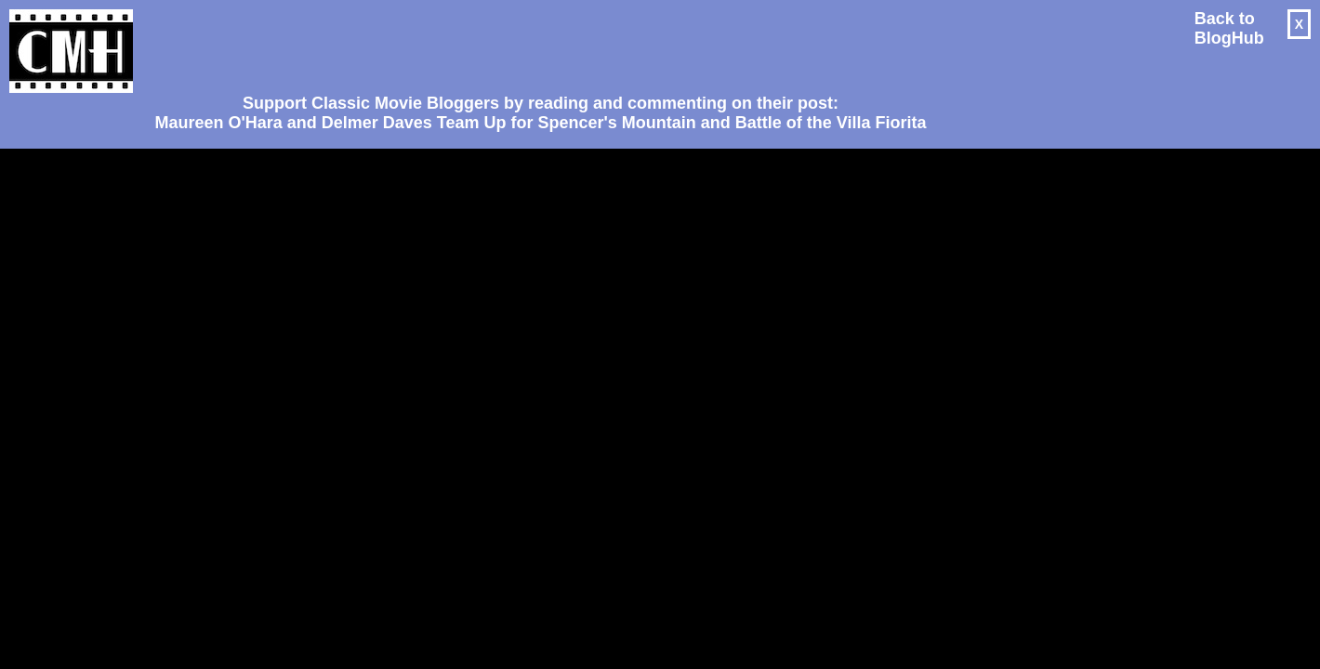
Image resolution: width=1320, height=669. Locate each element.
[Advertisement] (533, 43)
